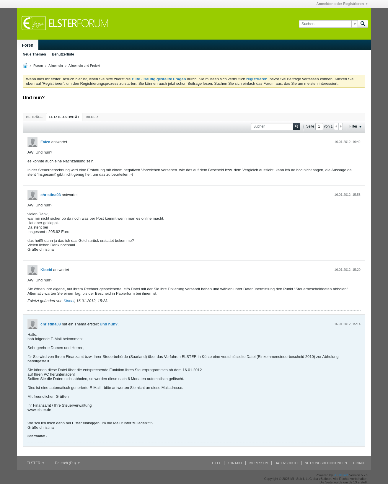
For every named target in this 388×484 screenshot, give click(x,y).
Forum (38, 65)
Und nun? (109, 324)
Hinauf (359, 463)
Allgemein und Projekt (84, 65)
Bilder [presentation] (92, 117)
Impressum (258, 463)
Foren (27, 45)
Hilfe (216, 463)
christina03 (50, 195)
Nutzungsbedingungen (326, 463)
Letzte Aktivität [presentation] (64, 117)
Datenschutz (287, 463)
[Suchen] (328, 24)
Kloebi (46, 270)
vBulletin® (341, 475)
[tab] (34, 117)
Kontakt (234, 463)
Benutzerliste (63, 54)
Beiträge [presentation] (34, 117)
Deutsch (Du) (67, 463)
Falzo (45, 142)
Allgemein (55, 65)
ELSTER (35, 463)
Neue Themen (34, 54)
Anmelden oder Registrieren (342, 4)
